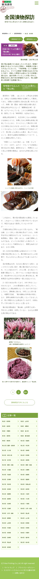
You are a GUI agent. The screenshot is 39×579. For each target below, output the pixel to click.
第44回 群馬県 (25, 523)
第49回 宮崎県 (6, 537)
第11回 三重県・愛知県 (8, 445)
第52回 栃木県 (25, 542)
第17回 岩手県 (6, 460)
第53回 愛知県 (6, 547)
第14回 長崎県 (25, 450)
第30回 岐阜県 (25, 489)
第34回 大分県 (25, 499)
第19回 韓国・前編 (7, 465)
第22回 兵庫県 (25, 470)
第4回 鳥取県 (24, 426)
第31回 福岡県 (6, 494)
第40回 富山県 (25, 513)
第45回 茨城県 (6, 528)
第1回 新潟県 (6, 421)
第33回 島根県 (6, 499)
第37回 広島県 (6, 508)
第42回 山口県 (25, 518)
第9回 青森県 (6, 441)
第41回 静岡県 (6, 518)
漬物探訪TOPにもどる (19, 402)
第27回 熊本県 (6, 484)
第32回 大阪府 (25, 494)
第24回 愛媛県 (25, 474)
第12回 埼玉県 (25, 445)
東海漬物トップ (6, 33)
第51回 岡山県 (6, 542)
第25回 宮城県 (6, 479)
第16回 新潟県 (25, 455)
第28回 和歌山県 (25, 484)
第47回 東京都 (6, 532)
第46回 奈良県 (25, 528)
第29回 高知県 (6, 489)
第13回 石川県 (6, 450)
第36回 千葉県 (25, 503)
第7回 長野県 (6, 436)
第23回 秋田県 (6, 474)
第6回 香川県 (24, 431)
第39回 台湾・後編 (7, 513)
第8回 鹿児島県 (25, 436)
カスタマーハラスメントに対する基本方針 (19, 570)
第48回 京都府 (25, 532)
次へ (25, 392)
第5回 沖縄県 (6, 431)
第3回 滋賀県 (6, 426)
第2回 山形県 (24, 421)
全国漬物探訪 (18, 33)
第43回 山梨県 (6, 523)
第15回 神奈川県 (7, 455)
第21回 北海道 (6, 470)
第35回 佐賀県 (6, 503)
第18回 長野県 (25, 460)
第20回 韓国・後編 (26, 465)
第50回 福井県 (25, 537)
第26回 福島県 (25, 479)
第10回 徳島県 (25, 441)
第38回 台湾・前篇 (26, 508)
